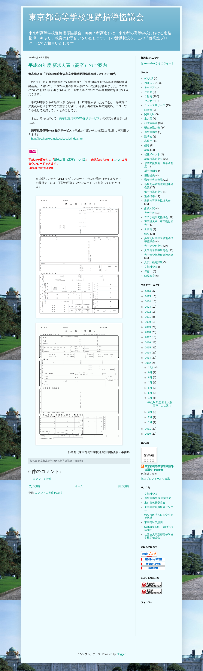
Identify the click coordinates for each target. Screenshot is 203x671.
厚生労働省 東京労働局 (157, 498)
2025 (148, 296)
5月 (150, 392)
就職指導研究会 (153, 158)
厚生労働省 (150, 132)
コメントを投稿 (42, 478)
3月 (150, 411)
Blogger (121, 654)
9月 (150, 372)
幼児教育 (149, 275)
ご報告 (148, 96)
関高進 (148, 109)
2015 (148, 347)
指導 (147, 145)
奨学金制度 (150, 170)
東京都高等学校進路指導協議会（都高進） (159, 468)
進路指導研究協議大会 (157, 200)
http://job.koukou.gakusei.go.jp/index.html (57, 138)
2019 (148, 327)
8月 (150, 377)
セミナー (149, 100)
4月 (150, 397)
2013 (148, 357)
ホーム (79, 486)
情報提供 (149, 175)
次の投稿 (34, 486)
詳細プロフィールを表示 (155, 478)
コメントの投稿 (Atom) (48, 492)
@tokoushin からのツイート (157, 63)
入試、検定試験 (153, 262)
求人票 (148, 118)
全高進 (148, 229)
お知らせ (149, 82)
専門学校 (149, 212)
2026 (148, 291)
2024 (148, 301)
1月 (150, 422)
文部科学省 (150, 266)
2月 (150, 417)
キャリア (149, 87)
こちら (117, 159)
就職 (147, 149)
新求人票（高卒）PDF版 (69, 159)
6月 (150, 387)
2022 (148, 311)
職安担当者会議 (153, 179)
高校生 (148, 140)
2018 (148, 332)
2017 (148, 337)
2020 (148, 321)
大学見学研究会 (153, 245)
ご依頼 (148, 91)
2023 (148, 306)
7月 (150, 382)
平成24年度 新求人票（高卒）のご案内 (67, 65)
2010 (148, 433)
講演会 (148, 136)
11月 (151, 367)
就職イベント (152, 154)
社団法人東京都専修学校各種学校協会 (158, 536)
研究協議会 (150, 123)
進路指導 (149, 196)
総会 (147, 233)
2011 (148, 428)
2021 (148, 316)
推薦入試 (149, 208)
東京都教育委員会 (154, 502)
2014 (148, 352)
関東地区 (149, 114)
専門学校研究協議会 (156, 217)
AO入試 (148, 78)
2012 (148, 362)
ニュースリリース (154, 105)
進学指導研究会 (153, 191)
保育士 (148, 271)
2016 (148, 342)
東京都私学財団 (153, 522)
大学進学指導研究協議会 (158, 254)
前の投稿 (123, 486)
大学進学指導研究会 (156, 250)
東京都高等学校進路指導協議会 (86, 17)
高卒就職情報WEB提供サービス (79, 118)
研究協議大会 (152, 127)
